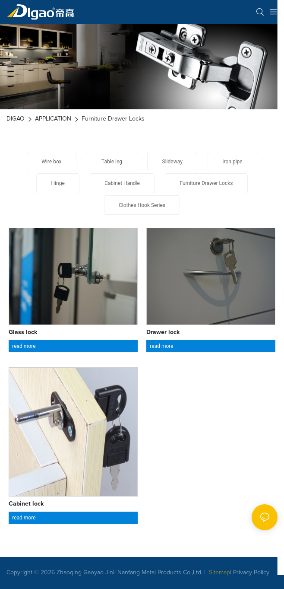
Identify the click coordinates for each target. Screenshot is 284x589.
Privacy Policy (251, 573)
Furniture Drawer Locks (113, 119)
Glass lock (23, 332)
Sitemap (218, 573)
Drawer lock (163, 332)
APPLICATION (53, 119)
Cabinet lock (26, 504)
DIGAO (15, 119)
